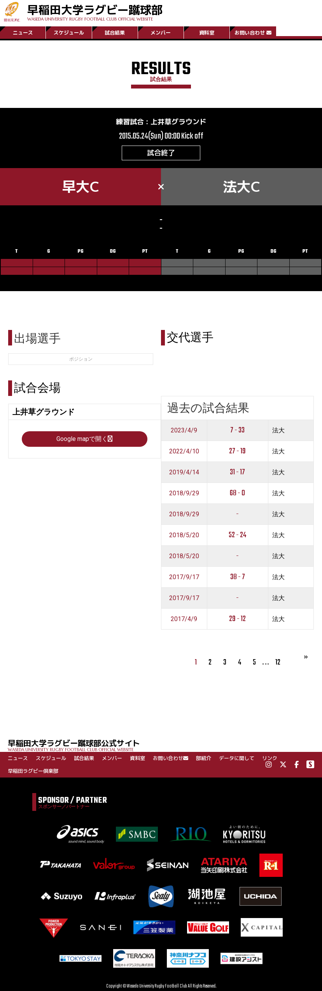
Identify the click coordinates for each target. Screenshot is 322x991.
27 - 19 (237, 451)
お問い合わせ (252, 32)
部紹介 (203, 758)
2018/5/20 (184, 535)
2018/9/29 (184, 493)
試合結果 (115, 32)
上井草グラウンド (178, 122)
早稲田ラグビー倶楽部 (33, 770)
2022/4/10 (184, 451)
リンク (269, 758)
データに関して (236, 758)
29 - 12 (237, 619)
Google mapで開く (84, 439)
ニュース (23, 32)
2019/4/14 (184, 472)
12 (277, 662)
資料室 (206, 32)
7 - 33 (237, 430)
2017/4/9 (184, 619)
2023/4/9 (184, 430)
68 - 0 (237, 493)
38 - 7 (237, 577)
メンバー (160, 32)
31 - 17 (237, 472)
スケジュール (69, 32)
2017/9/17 (184, 577)
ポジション (81, 359)
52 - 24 (237, 535)
